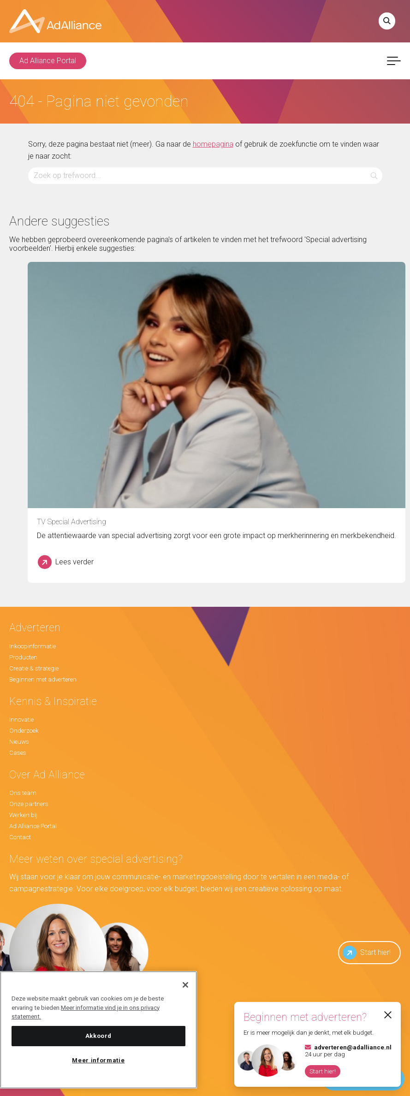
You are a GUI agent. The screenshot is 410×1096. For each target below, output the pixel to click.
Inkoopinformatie (32, 646)
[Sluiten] (185, 985)
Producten (23, 657)
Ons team (22, 792)
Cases (17, 752)
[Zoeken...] (205, 175)
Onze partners (28, 803)
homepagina (213, 144)
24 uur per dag (348, 1051)
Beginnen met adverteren (43, 679)
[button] (374, 175)
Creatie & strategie (34, 668)
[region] (98, 1030)
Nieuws (19, 741)
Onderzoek (24, 730)
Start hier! (367, 953)
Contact (20, 837)
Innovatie (21, 719)
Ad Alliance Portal (47, 60)
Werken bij (23, 815)
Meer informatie (98, 1060)
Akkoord (98, 1035)
